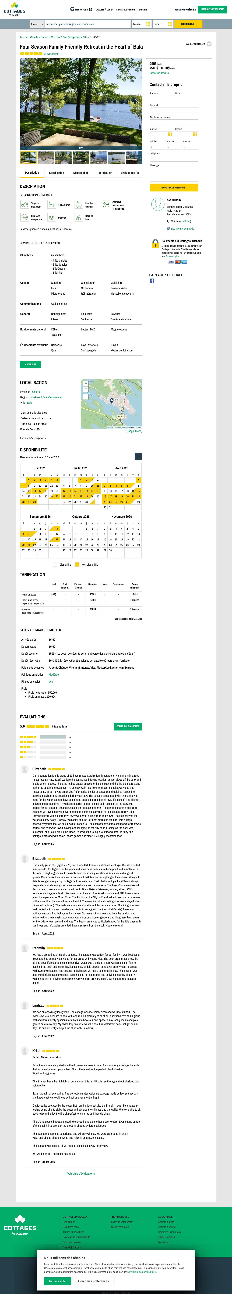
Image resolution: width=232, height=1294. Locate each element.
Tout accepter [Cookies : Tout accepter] (57, 1281)
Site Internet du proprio (182, 228)
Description (32, 172)
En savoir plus (172, 256)
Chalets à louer (166, 1222)
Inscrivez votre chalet (122, 1222)
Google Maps (133, 431)
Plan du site (69, 1222)
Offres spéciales (166, 1237)
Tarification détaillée (159, 73)
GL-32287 (95, 37)
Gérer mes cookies (72, 1242)
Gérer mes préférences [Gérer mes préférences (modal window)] (93, 1281)
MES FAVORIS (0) (83, 10)
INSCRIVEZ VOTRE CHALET (212, 9)
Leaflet (110, 427)
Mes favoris (164, 1242)
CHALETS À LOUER (104, 10)
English (67, 1247)
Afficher (186, 221)
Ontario (36, 392)
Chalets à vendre (166, 1227)
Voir (51, 681)
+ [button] (86, 383)
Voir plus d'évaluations (81, 1173)
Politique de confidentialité (76, 1237)
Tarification (105, 173)
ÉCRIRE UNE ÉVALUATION (128, 726)
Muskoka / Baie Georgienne (46, 397)
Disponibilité (81, 173)
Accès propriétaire (120, 1227)
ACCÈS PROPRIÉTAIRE (185, 10)
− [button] (86, 389)
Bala (29, 403)
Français (76, 1247)
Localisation (56, 173)
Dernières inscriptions (169, 1232)
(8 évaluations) (51, 54)
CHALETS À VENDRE (125, 10)
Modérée (54, 674)
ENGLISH (143, 10)
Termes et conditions (73, 1232)
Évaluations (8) (130, 173)
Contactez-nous (71, 1227)
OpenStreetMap (124, 427)
